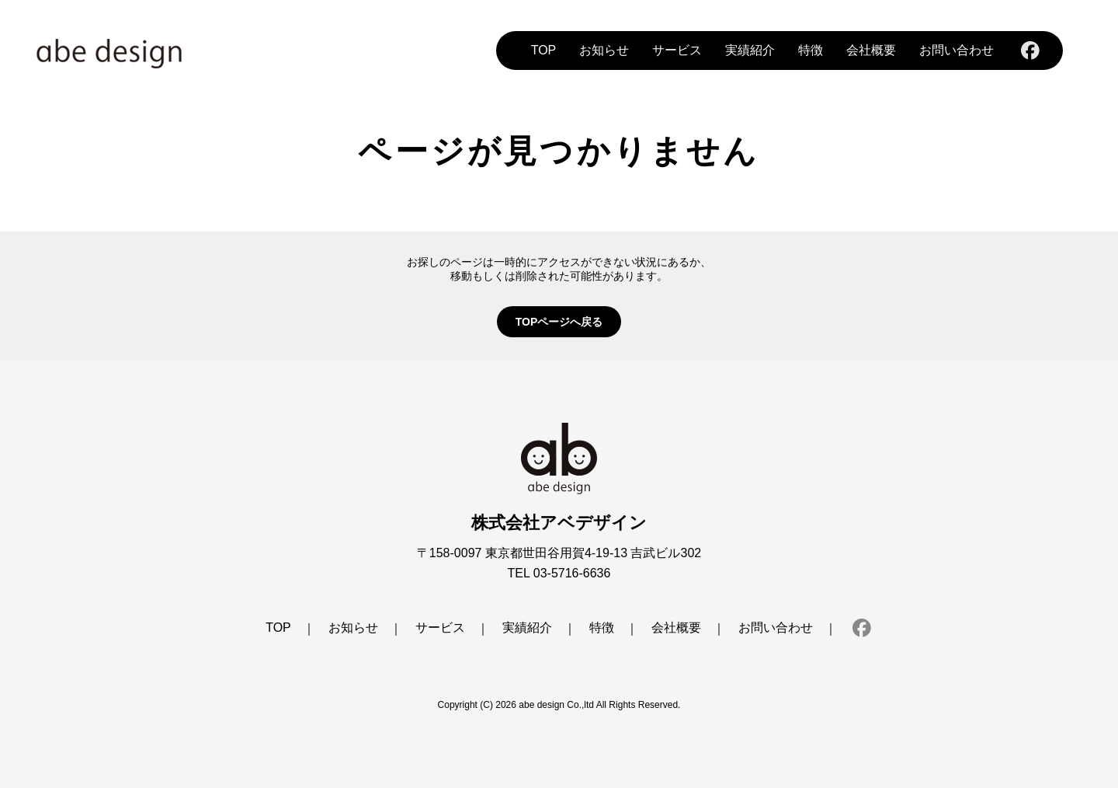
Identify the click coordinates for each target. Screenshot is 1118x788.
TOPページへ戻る (559, 322)
